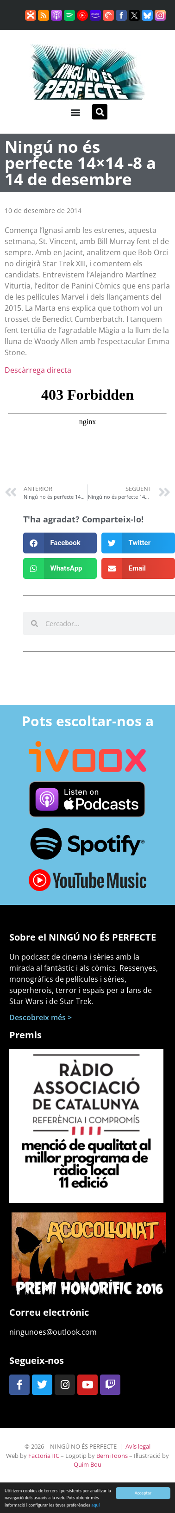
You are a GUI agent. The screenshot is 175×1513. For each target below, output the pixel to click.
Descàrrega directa (38, 370)
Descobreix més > (40, 1017)
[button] (75, 111)
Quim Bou (87, 1464)
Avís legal (137, 1446)
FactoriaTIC (43, 1455)
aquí (95, 1508)
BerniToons (112, 1455)
